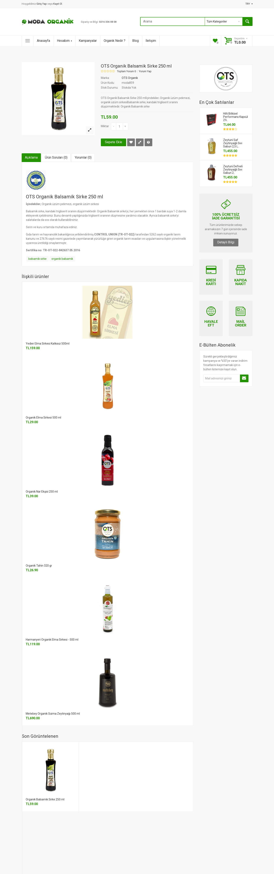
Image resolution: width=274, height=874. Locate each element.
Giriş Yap (41, 3)
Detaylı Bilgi (225, 242)
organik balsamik (62, 258)
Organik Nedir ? (114, 41)
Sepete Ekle (113, 142)
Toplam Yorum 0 (126, 71)
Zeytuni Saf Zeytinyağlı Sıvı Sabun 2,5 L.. (232, 143)
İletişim (151, 41)
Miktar (105, 126)
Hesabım (64, 41)
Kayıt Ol (57, 3)
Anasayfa (43, 41)
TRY (249, 3)
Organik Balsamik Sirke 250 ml (45, 799)
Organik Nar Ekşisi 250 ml (42, 491)
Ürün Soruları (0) (56, 157)
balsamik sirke (37, 258)
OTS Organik (130, 77)
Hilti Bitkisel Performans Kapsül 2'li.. (235, 117)
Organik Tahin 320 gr (39, 565)
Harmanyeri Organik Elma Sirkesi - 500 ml (52, 639)
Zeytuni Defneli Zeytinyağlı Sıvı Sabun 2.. (233, 169)
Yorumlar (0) (83, 157)
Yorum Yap (145, 71)
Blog (135, 41)
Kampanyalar (88, 41)
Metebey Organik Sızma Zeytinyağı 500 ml (53, 713)
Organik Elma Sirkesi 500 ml (43, 417)
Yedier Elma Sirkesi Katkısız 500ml (47, 343)
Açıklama (31, 157)
